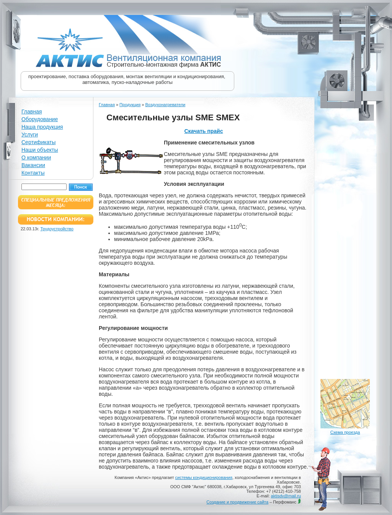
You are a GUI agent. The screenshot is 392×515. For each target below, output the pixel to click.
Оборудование (39, 119)
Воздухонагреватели (165, 104)
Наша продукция (42, 127)
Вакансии (33, 165)
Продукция (129, 104)
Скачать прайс (203, 131)
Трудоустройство (57, 228)
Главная (31, 111)
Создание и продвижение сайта (237, 502)
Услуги (29, 134)
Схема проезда (345, 432)
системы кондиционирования (203, 477)
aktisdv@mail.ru (286, 496)
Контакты (32, 173)
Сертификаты (38, 142)
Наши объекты (39, 150)
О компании (36, 157)
